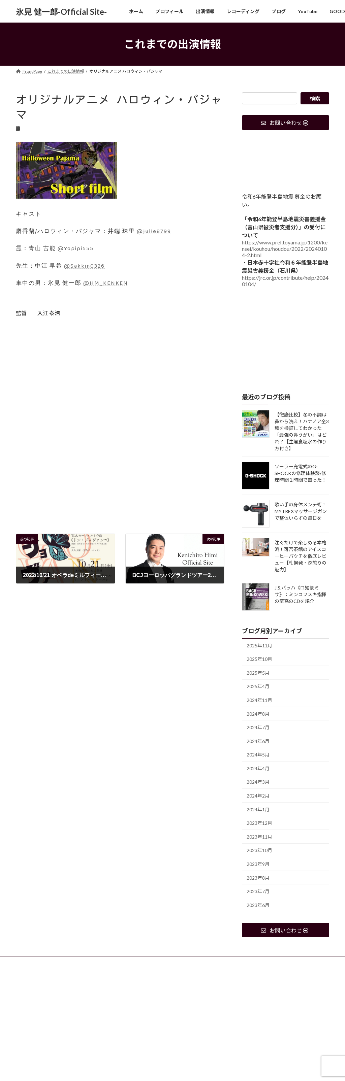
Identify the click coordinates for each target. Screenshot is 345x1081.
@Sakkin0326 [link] (84, 266)
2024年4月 (258, 768)
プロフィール (60, 962)
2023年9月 (258, 864)
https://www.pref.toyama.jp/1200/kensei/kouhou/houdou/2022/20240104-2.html (284, 249)
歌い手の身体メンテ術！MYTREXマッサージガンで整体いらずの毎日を (301, 511)
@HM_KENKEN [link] (105, 283)
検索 (315, 98)
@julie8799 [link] (154, 231)
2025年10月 (259, 659)
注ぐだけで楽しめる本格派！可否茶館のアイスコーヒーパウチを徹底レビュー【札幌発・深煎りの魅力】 (300, 556)
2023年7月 (258, 891)
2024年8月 (258, 714)
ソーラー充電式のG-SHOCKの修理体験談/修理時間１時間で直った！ (300, 473)
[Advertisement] (120, 486)
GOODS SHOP (222, 962)
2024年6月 (258, 741)
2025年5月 (258, 673)
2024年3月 (258, 782)
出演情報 (93, 962)
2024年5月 (258, 754)
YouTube (188, 962)
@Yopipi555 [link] (76, 248)
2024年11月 (259, 700)
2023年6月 (258, 905)
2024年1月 (258, 809)
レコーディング (128, 962)
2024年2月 (258, 796)
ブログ (161, 962)
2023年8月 (258, 878)
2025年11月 (259, 645)
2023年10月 (259, 850)
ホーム (28, 962)
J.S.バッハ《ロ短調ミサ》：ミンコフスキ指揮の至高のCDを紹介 (300, 594)
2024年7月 (258, 727)
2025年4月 (258, 686)
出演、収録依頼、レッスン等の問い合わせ (60, 966)
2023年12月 (259, 823)
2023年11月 (259, 837)
